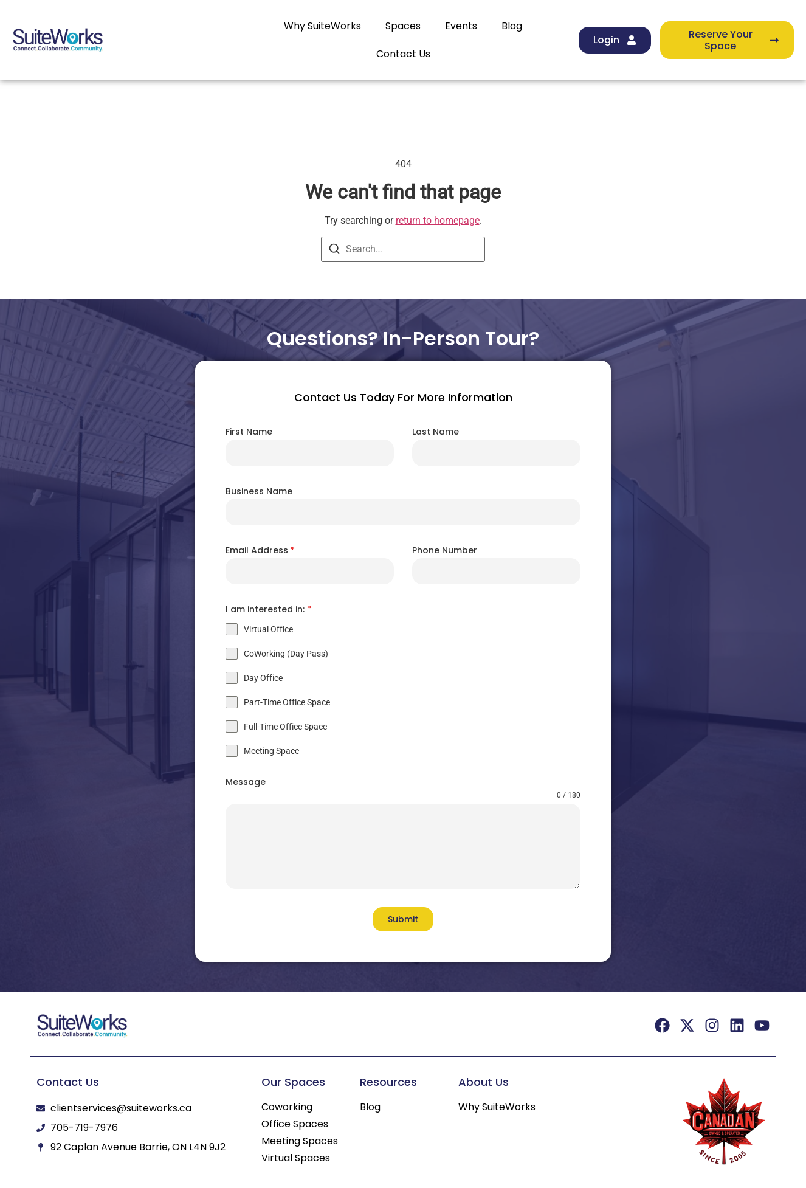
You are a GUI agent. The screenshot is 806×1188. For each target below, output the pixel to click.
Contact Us (403, 54)
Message (246, 782)
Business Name (259, 491)
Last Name (435, 432)
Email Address (260, 550)
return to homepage (438, 220)
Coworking (286, 1107)
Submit (403, 919)
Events (461, 26)
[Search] (334, 251)
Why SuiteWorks (322, 26)
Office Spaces (294, 1124)
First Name (249, 432)
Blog (511, 26)
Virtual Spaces (295, 1158)
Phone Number (444, 550)
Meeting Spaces (299, 1141)
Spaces (403, 26)
